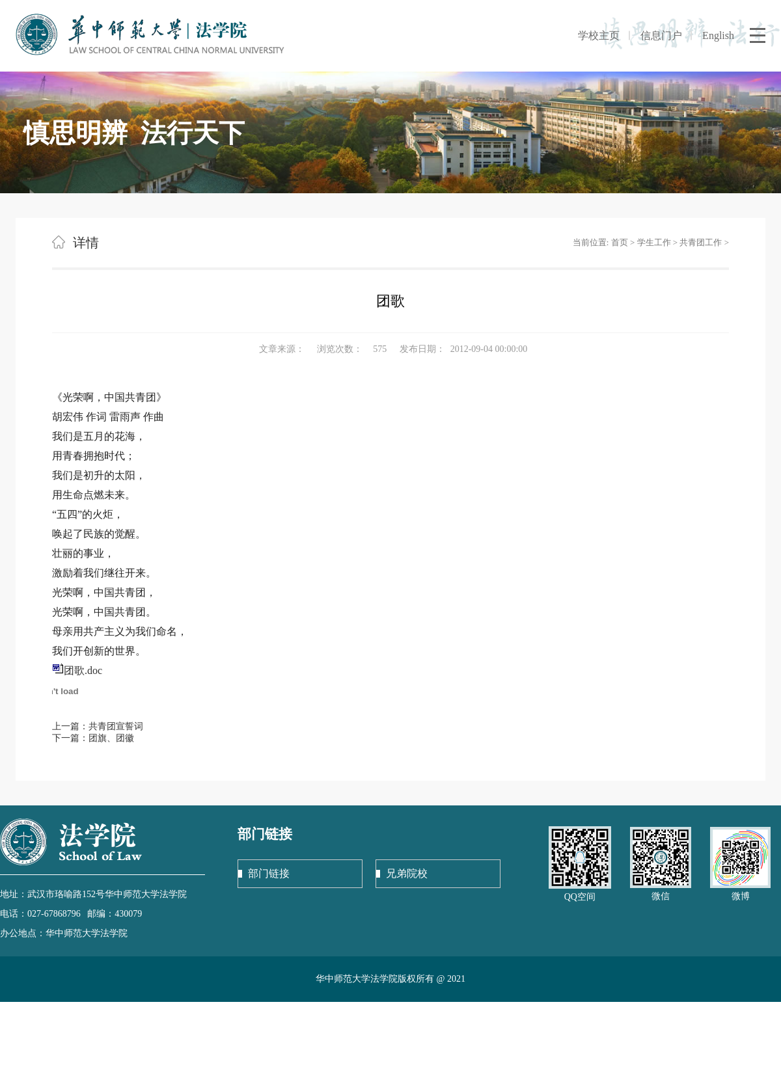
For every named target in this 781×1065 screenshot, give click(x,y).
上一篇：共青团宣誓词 (97, 726)
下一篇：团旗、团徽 (93, 738)
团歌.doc (83, 670)
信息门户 (661, 35)
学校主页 (599, 35)
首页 (619, 242)
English (718, 35)
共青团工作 (700, 242)
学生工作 (654, 242)
